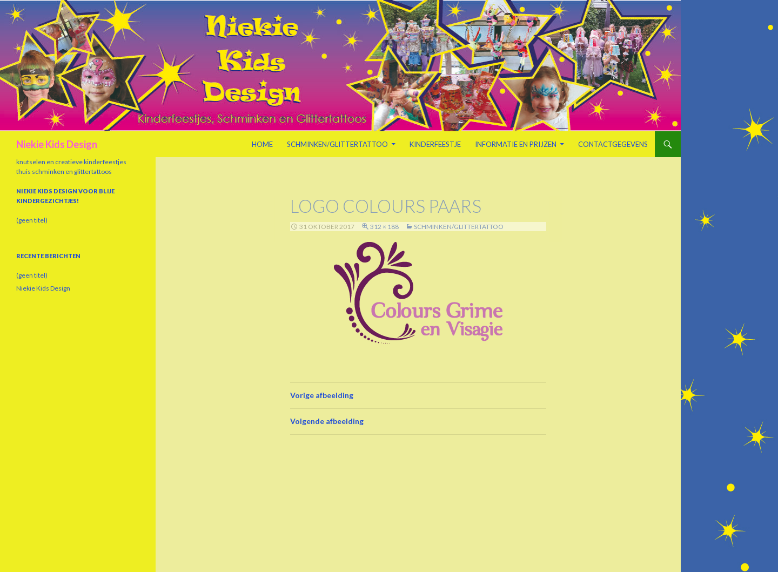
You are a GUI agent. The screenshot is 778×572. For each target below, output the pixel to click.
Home (262, 144)
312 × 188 (384, 227)
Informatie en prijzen (515, 144)
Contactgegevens (613, 144)
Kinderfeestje (435, 144)
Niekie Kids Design (56, 144)
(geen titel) (32, 220)
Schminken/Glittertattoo (337, 144)
